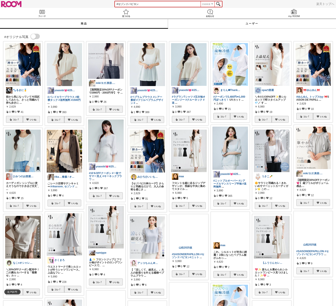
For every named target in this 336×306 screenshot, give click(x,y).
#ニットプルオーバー (225, 180)
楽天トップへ (325, 4)
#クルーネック (193, 99)
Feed (42, 13)
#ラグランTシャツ (182, 96)
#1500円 (76, 99)
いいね (33, 119)
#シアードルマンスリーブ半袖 (229, 182)
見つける (126, 13)
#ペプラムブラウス (141, 96)
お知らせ (210, 13)
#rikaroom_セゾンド (62, 186)
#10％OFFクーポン (100, 173)
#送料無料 (64, 99)
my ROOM (294, 13)
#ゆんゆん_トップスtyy (310, 96)
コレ (16, 119)
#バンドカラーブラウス (61, 96)
